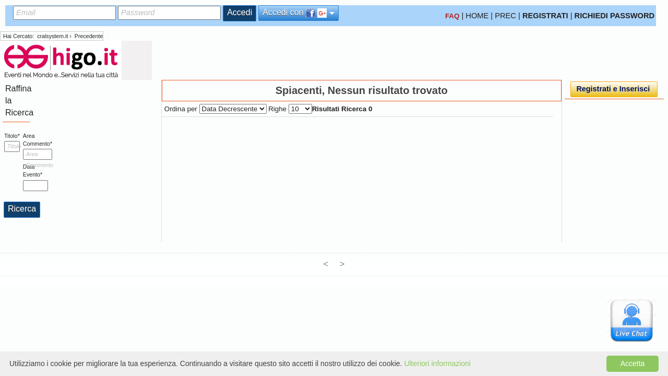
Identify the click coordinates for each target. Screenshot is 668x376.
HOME (477, 15)
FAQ (452, 16)
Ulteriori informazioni (437, 363)
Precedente (89, 36)
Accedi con (299, 13)
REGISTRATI (545, 15)
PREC (505, 15)
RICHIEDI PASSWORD (615, 15)
